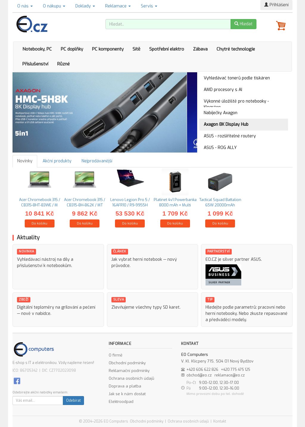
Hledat (243, 24)
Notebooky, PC (37, 49)
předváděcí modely (227, 320)
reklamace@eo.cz (229, 375)
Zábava (200, 49)
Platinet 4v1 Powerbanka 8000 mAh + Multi (175, 202)
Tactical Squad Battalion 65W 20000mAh (220, 202)
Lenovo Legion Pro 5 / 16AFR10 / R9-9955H (130, 202)
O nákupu (54, 6)
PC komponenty (108, 49)
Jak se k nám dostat (127, 393)
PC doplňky (72, 49)
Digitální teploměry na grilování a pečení (56, 307)
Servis (149, 6)
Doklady (85, 6)
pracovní (266, 307)
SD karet (171, 307)
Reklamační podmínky (129, 370)
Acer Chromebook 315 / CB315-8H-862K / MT (84, 202)
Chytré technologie (236, 49)
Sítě (136, 49)
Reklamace (118, 6)
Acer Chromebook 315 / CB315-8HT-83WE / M (39, 202)
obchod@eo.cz (199, 375)
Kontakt (219, 421)
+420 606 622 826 (202, 369)
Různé (63, 64)
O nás (25, 6)
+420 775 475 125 (235, 369)
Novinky (24, 161)
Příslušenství (35, 64)
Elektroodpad (121, 401)
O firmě (115, 355)
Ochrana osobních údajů (131, 378)
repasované (275, 313)
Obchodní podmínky (127, 362)
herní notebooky (221, 313)
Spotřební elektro (166, 49)
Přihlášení (276, 5)
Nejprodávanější (97, 161)
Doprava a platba (125, 386)
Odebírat (73, 400)
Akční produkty (57, 161)
